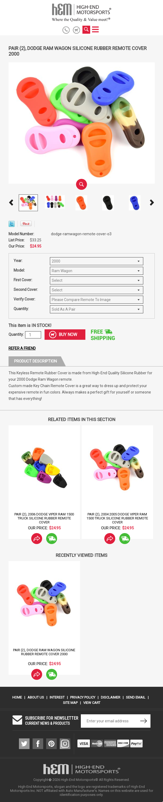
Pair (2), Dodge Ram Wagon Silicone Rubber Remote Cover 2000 (44, 652)
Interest (57, 697)
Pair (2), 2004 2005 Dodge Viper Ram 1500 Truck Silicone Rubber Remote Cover (117, 518)
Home (17, 697)
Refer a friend (22, 348)
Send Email (135, 697)
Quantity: (21, 309)
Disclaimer (110, 697)
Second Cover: (26, 289)
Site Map (70, 703)
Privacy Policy (82, 697)
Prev (11, 203)
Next (152, 203)
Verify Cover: (24, 299)
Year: (18, 261)
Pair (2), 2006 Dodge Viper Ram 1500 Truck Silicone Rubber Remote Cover (44, 518)
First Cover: (23, 280)
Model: (19, 270)
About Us (35, 697)
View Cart (91, 703)
